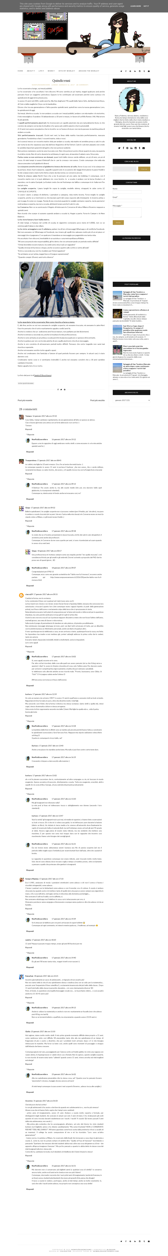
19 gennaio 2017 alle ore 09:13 (64, 1008)
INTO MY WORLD (66, 71)
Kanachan (29, 976)
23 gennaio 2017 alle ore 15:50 (43, 1031)
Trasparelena (30, 460)
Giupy (27, 508)
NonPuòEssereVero (40, 439)
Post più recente (25, 400)
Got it (146, 6)
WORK (50, 71)
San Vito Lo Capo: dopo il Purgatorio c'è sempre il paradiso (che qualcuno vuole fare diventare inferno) (135, 329)
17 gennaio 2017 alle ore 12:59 (45, 694)
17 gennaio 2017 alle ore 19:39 (64, 919)
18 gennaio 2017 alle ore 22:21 (46, 976)
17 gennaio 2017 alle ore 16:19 (64, 757)
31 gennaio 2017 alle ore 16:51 (64, 1166)
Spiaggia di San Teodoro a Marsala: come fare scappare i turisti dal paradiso (135, 294)
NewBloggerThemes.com (106, 1251)
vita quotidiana (25, 383)
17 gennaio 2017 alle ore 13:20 (64, 799)
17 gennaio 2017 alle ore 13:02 (45, 775)
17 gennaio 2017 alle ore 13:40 (51, 746)
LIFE (41, 71)
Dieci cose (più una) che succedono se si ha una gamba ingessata (135, 348)
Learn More (135, 6)
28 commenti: (83, 85)
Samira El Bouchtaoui (42, 375)
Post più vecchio (97, 400)
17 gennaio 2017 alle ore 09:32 (43, 508)
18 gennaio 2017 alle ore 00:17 (49, 551)
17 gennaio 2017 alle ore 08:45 (49, 460)
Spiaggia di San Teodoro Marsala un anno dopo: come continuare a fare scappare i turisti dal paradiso (136, 367)
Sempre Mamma (31, 879)
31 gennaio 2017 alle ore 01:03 (45, 1101)
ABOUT (30, 71)
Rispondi (28, 429)
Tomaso (28, 416)
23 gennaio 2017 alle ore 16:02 (64, 1074)
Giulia (27, 1031)
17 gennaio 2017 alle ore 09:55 (45, 594)
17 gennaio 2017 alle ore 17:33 (51, 879)
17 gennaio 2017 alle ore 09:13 (64, 484)
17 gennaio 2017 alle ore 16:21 (64, 844)
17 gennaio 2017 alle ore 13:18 (64, 726)
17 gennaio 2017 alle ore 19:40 (64, 958)
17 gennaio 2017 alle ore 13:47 (51, 816)
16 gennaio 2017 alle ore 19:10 (45, 416)
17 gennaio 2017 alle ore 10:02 (64, 657)
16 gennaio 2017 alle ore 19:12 (64, 439)
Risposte (30, 435)
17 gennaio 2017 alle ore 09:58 (64, 531)
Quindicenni (61, 81)
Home (20, 71)
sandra (28, 940)
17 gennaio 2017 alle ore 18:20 (44, 940)
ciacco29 (29, 594)
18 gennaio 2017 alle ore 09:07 (64, 568)
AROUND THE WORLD (88, 71)
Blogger (111, 1249)
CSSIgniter (65, 1251)
